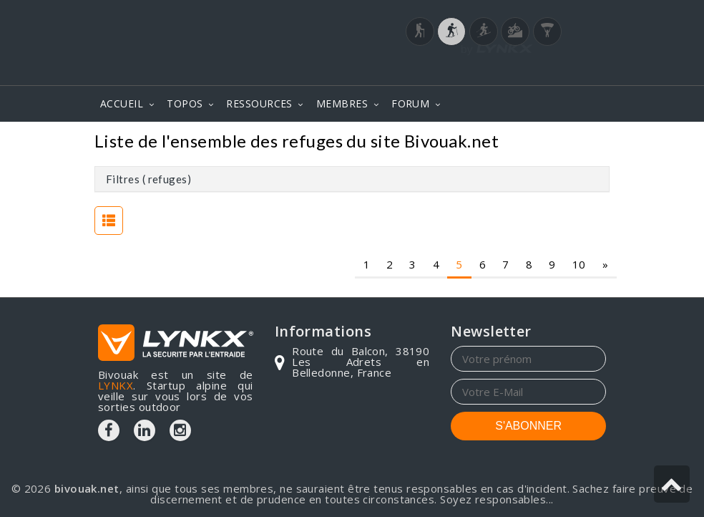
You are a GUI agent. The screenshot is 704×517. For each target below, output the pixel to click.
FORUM (410, 103)
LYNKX (115, 385)
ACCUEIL (121, 103)
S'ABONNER (528, 426)
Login (535, 71)
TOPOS (184, 103)
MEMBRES (342, 103)
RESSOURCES (259, 103)
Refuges (578, 143)
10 (579, 264)
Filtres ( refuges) (148, 179)
